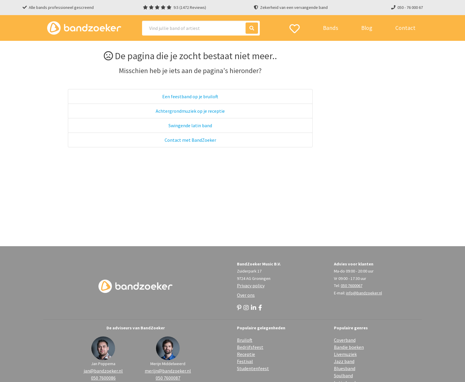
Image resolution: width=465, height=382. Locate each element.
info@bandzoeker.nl (364, 293)
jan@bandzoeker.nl (103, 371)
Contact (405, 27)
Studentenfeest (253, 368)
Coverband (345, 340)
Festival (245, 361)
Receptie (246, 354)
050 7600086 (103, 378)
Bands (330, 27)
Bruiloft (244, 340)
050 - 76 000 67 (410, 7)
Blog (366, 27)
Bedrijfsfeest (250, 347)
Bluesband (344, 368)
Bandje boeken (349, 347)
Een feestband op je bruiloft (190, 96)
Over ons (246, 295)
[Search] (201, 28)
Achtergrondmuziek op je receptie (190, 111)
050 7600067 (351, 285)
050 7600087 (168, 378)
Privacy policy (251, 285)
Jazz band (344, 361)
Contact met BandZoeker (190, 140)
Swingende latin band (190, 125)
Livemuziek (345, 354)
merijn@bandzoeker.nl (168, 371)
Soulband (343, 375)
